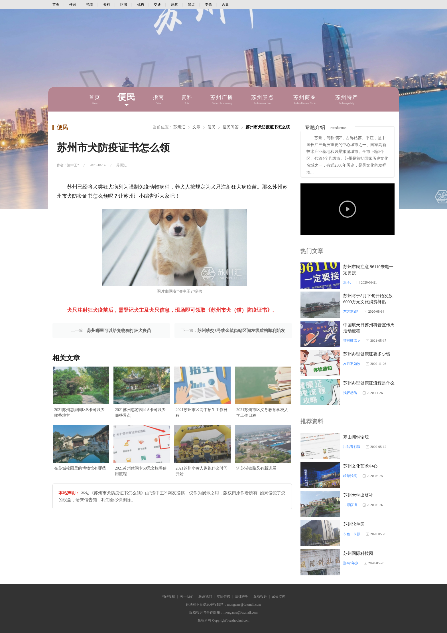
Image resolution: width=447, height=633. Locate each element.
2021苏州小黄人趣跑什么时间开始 (201, 471)
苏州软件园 (354, 524)
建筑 (174, 5)
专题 (208, 5)
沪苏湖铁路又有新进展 (256, 468)
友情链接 (223, 596)
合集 (225, 5)
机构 (140, 5)
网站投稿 (168, 596)
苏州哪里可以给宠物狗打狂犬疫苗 (119, 330)
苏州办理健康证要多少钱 (366, 354)
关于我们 (187, 596)
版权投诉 (260, 596)
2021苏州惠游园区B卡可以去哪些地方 (79, 413)
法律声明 (242, 596)
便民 (72, 5)
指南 (89, 5)
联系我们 (205, 596)
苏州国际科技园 (358, 553)
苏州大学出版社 (358, 495)
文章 (196, 127)
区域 (123, 5)
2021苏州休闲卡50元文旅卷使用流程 (141, 471)
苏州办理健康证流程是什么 (369, 383)
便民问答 (231, 127)
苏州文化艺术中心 (360, 466)
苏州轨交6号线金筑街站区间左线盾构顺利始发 (241, 330)
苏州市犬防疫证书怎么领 (268, 127)
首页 (55, 5)
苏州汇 (179, 127)
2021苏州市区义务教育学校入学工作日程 (262, 413)
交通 (157, 5)
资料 (106, 5)
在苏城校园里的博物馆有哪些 (80, 468)
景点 (191, 5)
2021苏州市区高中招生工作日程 (201, 413)
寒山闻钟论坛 (356, 437)
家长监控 (278, 596)
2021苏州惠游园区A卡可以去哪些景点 (140, 413)
